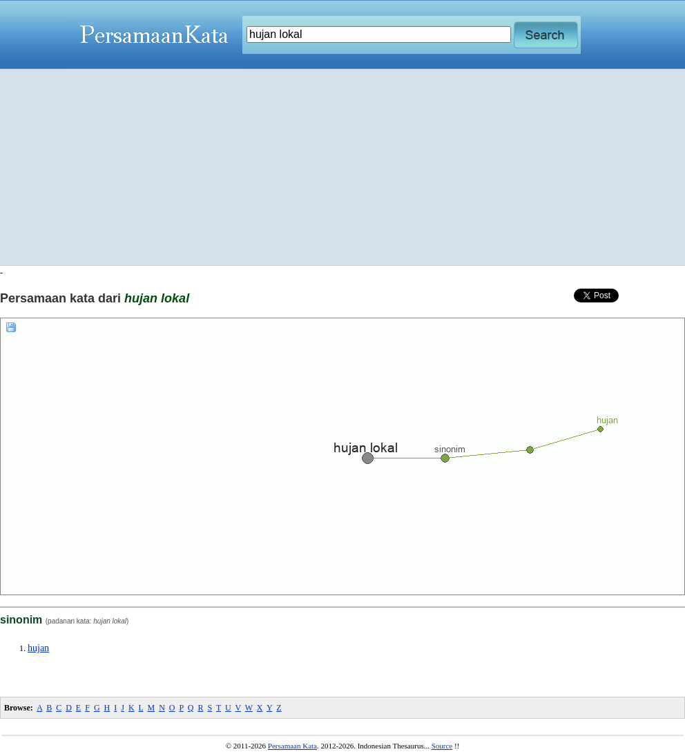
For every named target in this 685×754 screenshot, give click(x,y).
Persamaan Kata (292, 746)
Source (442, 746)
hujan (38, 648)
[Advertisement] (342, 167)
